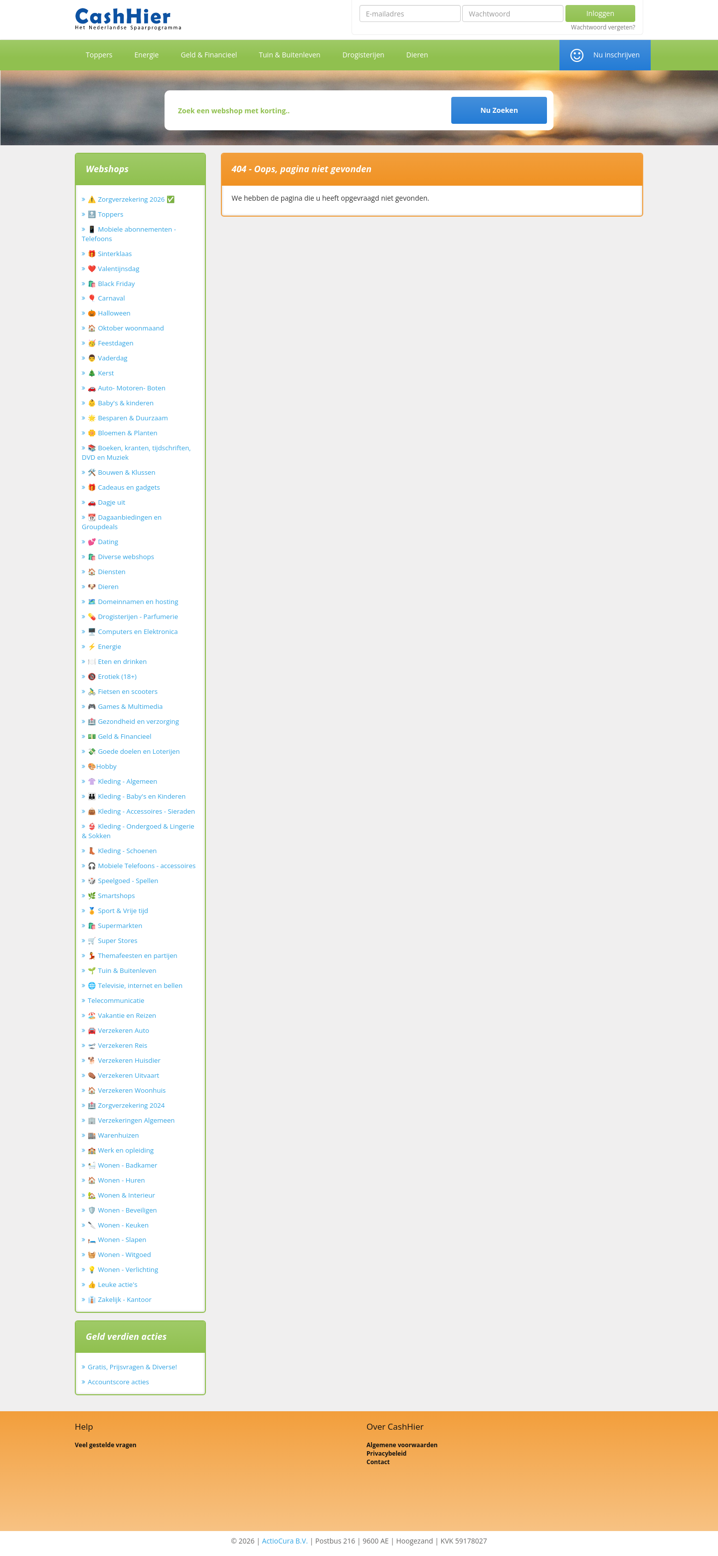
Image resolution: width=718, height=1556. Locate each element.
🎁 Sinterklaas (110, 253)
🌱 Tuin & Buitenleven (122, 970)
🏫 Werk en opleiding (121, 1150)
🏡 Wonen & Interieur (121, 1195)
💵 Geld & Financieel (120, 736)
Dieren (417, 54)
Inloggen (600, 13)
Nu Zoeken (499, 110)
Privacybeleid (386, 1453)
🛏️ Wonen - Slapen (117, 1239)
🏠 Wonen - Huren (116, 1180)
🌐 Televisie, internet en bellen (135, 985)
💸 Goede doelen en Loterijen (134, 751)
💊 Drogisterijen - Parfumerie (133, 616)
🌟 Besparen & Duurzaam (128, 417)
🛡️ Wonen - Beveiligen (122, 1210)
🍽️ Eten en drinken (117, 661)
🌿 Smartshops (111, 895)
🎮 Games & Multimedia (125, 706)
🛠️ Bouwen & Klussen (122, 472)
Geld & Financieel (208, 54)
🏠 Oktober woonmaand (126, 327)
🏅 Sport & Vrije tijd (118, 910)
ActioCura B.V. (285, 1541)
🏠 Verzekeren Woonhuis (127, 1090)
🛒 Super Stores (113, 940)
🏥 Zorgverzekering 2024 (126, 1105)
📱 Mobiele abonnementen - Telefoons (129, 234)
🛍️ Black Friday (111, 283)
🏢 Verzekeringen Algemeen (131, 1120)
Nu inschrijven (616, 54)
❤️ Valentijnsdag (113, 268)
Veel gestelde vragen (106, 1445)
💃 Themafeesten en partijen (133, 955)
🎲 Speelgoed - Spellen (123, 880)
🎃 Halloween (109, 313)
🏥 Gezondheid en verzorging (133, 721)
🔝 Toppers (105, 214)
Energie (147, 54)
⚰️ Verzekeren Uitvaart (123, 1075)
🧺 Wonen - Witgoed (119, 1254)
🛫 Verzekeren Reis (117, 1045)
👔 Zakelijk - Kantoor (120, 1299)
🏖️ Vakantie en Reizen (122, 1015)
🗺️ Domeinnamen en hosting (133, 601)
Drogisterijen (363, 54)
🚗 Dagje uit (106, 502)
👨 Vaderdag (108, 357)
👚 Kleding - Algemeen (122, 781)
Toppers (99, 54)
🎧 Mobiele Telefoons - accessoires (141, 865)
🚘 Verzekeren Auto (118, 1030)
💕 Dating (103, 541)
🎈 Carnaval (106, 298)
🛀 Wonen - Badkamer (122, 1165)
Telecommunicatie (116, 1000)
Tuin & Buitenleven (289, 54)
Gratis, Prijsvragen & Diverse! (132, 1366)
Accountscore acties (118, 1381)
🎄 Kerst (101, 372)
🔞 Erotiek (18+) (112, 676)
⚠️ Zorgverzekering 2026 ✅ (131, 199)
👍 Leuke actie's (113, 1284)
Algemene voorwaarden (402, 1445)
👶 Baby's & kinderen (121, 402)
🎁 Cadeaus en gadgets (124, 487)
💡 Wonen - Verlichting (123, 1269)
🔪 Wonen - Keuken (118, 1225)
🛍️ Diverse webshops (121, 556)
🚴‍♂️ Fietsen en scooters (123, 691)
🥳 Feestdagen (111, 342)
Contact (378, 1462)
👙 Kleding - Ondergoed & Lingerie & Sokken (138, 831)
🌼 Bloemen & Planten (123, 432)
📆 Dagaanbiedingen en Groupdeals (122, 522)
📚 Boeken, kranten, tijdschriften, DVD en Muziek (136, 452)
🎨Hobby (102, 766)
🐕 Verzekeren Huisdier (124, 1060)
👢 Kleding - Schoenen (122, 850)
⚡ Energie (104, 646)
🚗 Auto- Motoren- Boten (127, 387)
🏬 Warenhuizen (113, 1135)
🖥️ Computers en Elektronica (133, 631)
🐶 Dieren (103, 586)
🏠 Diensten (107, 571)
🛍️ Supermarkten (115, 925)
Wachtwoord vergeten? (603, 27)
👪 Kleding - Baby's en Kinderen (136, 796)
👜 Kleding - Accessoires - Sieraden (141, 811)
